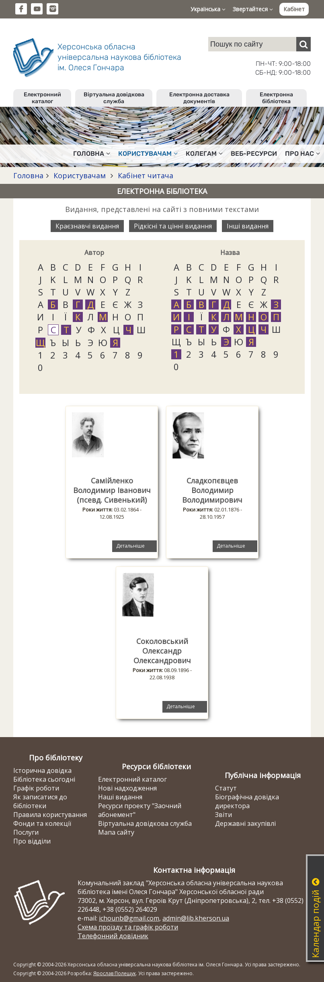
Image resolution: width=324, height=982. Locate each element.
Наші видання (120, 797)
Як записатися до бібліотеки (40, 801)
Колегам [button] (204, 153)
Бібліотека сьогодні (44, 779)
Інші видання (248, 226)
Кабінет (294, 9)
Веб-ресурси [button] (254, 153)
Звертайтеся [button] (253, 9)
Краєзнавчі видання (87, 226)
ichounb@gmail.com (129, 918)
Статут (226, 788)
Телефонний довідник (113, 935)
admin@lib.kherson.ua (195, 918)
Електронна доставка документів (199, 98)
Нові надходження (127, 788)
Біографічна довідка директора (247, 801)
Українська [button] (208, 9)
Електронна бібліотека (276, 98)
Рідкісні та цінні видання (173, 226)
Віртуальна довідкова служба (114, 98)
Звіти (223, 814)
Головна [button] (91, 153)
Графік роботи (36, 788)
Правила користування (50, 814)
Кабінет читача (144, 175)
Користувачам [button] (148, 153)
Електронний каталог (42, 98)
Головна (28, 175)
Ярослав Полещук (114, 973)
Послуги (26, 832)
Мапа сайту (116, 832)
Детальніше (130, 545)
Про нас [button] (302, 153)
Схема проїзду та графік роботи (128, 927)
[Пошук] (303, 44)
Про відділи (32, 841)
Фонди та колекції (42, 823)
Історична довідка (42, 770)
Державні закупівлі (245, 823)
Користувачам (79, 175)
